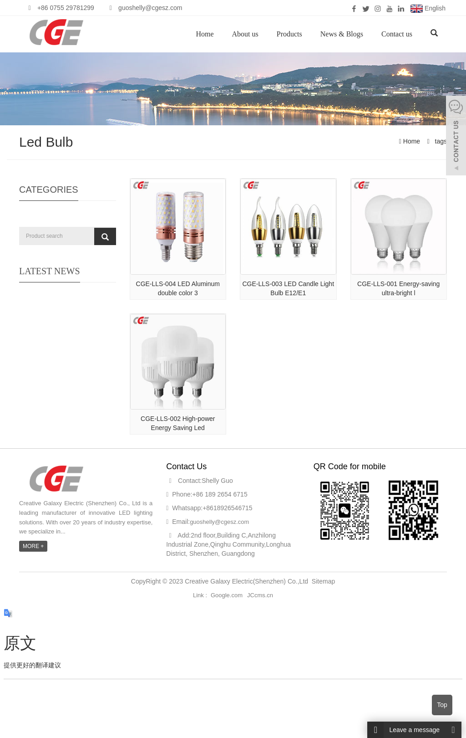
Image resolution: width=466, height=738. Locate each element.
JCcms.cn (260, 595)
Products (289, 34)
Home (204, 34)
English (428, 9)
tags (440, 141)
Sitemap (323, 581)
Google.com (227, 595)
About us (245, 34)
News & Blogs (341, 34)
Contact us (396, 34)
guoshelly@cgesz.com (219, 521)
